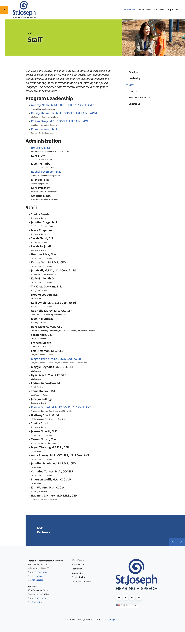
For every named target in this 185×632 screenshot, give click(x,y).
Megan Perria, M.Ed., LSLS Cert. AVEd (56, 359)
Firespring (113, 619)
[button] (4, 10)
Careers (133, 91)
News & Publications (140, 97)
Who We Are (129, 9)
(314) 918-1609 (38, 602)
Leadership (135, 78)
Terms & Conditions (81, 581)
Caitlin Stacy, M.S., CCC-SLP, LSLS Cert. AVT (60, 121)
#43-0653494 (37, 580)
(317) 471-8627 (38, 576)
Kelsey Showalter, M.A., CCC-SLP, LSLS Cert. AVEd (64, 113)
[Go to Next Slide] (181, 542)
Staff (131, 84)
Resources (159, 9)
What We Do (145, 9)
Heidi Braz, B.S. (41, 147)
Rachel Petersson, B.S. (46, 172)
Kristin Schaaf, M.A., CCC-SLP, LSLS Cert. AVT (61, 407)
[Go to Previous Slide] (173, 542)
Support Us (173, 9)
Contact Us (134, 103)
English (121, 605)
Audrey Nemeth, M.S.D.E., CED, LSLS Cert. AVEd (63, 105)
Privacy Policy (78, 577)
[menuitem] (129, 9)
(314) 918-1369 (40, 598)
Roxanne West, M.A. (44, 129)
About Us (133, 71)
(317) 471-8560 (40, 572)
